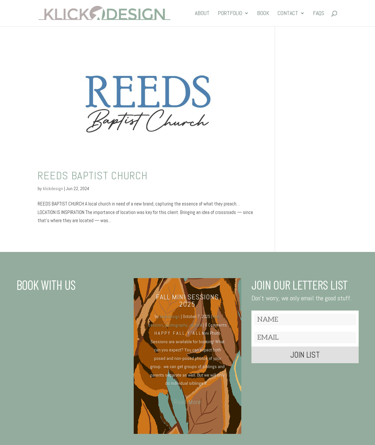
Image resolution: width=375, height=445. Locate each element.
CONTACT (288, 14)
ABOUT (202, 14)
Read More (187, 402)
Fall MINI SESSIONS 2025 (187, 300)
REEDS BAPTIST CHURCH (93, 176)
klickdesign (53, 188)
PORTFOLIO (230, 14)
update (195, 325)
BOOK (263, 14)
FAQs (318, 14)
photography (176, 325)
